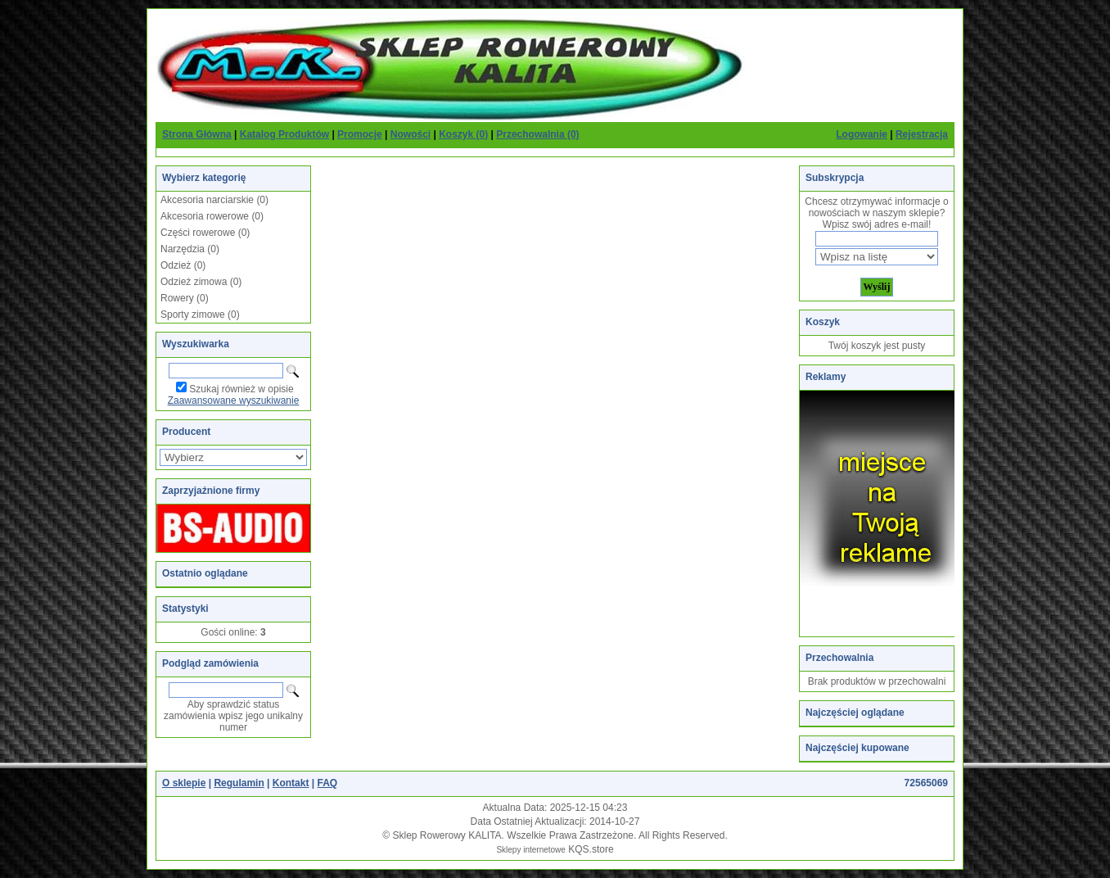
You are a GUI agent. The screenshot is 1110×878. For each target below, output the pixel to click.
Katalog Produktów (284, 134)
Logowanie (861, 134)
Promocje (359, 134)
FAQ (327, 783)
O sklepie (183, 783)
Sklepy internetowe (531, 849)
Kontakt (291, 783)
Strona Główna (197, 134)
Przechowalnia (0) (537, 134)
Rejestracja (922, 134)
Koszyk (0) (463, 134)
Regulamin (239, 783)
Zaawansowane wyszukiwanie (234, 400)
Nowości (410, 134)
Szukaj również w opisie (241, 389)
